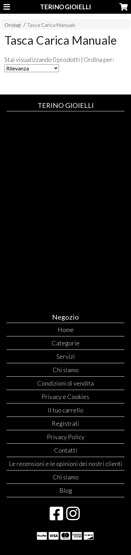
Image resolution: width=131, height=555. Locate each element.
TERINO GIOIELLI (65, 7)
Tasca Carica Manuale (51, 25)
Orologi (12, 25)
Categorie (66, 343)
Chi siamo (66, 370)
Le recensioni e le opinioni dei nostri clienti (65, 463)
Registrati (65, 423)
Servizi (66, 356)
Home (66, 329)
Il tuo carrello (65, 410)
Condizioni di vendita (65, 383)
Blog (65, 490)
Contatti (65, 450)
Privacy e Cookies (65, 396)
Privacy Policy (65, 437)
